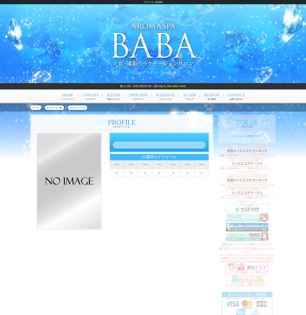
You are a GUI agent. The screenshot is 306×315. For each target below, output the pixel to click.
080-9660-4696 (175, 86)
